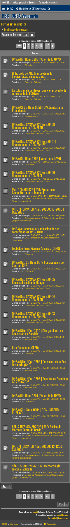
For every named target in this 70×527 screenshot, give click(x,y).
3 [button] (32, 46)
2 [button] (28, 46)
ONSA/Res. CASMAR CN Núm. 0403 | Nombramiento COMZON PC (34, 315)
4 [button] (37, 46)
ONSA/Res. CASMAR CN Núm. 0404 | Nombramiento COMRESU (34, 298)
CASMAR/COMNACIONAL (37, 133)
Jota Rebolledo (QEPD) (25, 347)
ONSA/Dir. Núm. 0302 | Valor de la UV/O (36, 158)
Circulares (29, 418)
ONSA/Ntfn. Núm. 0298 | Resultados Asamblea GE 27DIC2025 (40, 380)
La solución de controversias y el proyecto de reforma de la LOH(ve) (39, 92)
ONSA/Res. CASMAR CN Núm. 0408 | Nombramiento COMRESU (34, 126)
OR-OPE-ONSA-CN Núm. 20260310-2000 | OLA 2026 (38, 211)
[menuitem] (9, 8)
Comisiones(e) (31, 116)
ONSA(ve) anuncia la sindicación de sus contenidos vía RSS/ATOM (35, 230)
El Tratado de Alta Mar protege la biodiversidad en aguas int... (32, 75)
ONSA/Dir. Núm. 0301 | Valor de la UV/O (36, 395)
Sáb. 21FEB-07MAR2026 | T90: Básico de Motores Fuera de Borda (36, 428)
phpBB (35, 512)
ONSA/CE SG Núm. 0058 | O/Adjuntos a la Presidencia (37, 109)
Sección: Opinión (33, 82)
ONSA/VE (35, 62)
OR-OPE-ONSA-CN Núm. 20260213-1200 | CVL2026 (38, 448)
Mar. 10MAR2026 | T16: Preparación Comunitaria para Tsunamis (34, 191)
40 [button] (47, 46)
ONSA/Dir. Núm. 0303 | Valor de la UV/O (36, 59)
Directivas (29, 65)
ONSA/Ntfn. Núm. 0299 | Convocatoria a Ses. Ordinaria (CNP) (39, 363)
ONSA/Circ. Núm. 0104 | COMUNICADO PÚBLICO (35, 411)
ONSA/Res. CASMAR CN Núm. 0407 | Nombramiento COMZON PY (34, 143)
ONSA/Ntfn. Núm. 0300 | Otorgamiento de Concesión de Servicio (37, 332)
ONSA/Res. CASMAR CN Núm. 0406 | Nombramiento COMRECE (34, 174)
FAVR (33, 80)
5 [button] (41, 46)
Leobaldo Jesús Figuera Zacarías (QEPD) (36, 248)
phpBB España (62, 515)
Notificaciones (31, 339)
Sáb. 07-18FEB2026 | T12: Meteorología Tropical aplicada (36, 467)
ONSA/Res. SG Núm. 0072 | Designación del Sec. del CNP (38, 264)
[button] (19, 46)
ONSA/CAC (36, 196)
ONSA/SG (29, 271)
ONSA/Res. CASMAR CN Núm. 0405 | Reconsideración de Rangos (34, 281)
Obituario (29, 254)
